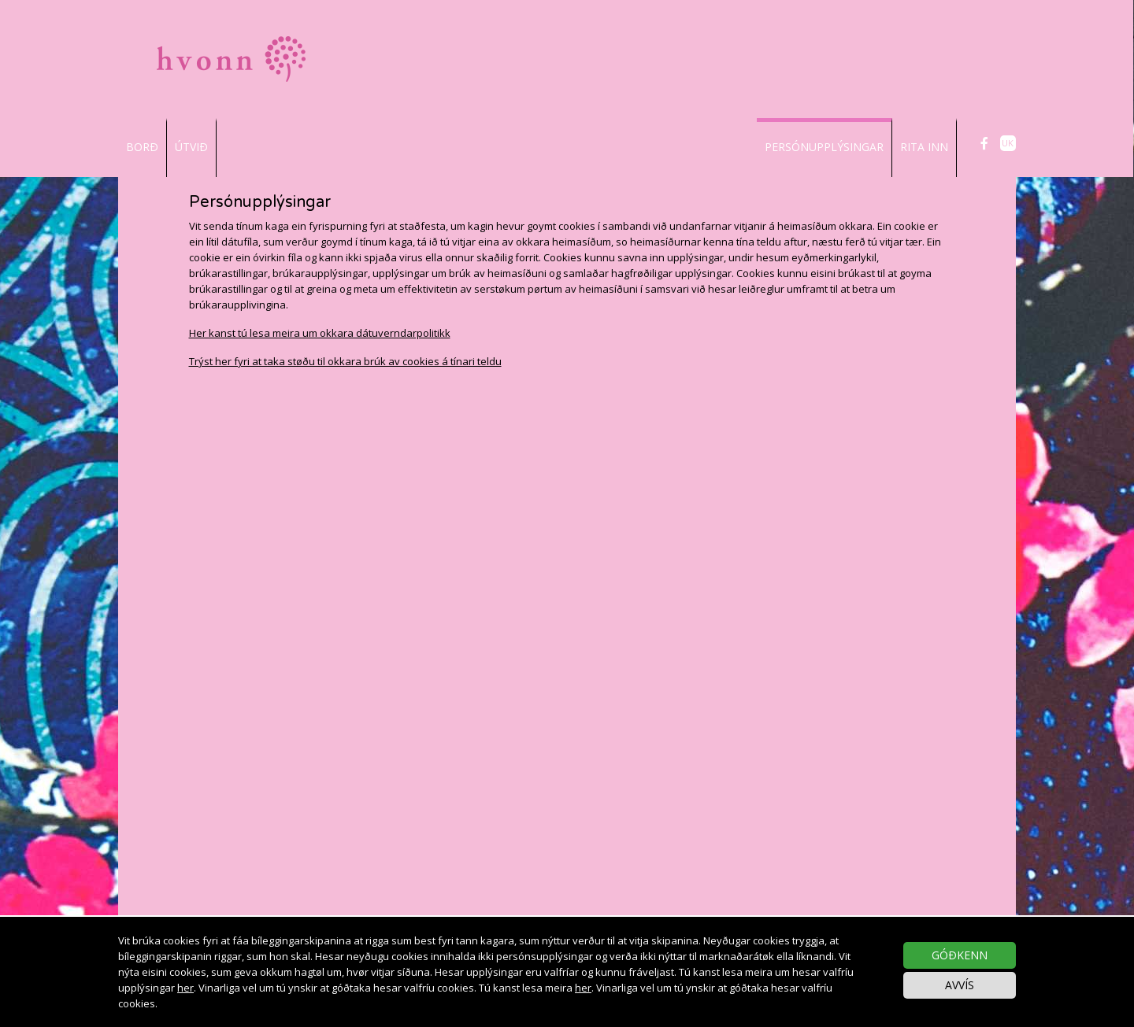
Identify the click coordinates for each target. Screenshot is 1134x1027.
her (185, 988)
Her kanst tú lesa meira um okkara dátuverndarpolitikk (319, 333)
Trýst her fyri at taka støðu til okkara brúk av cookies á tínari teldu (345, 361)
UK (1008, 143)
